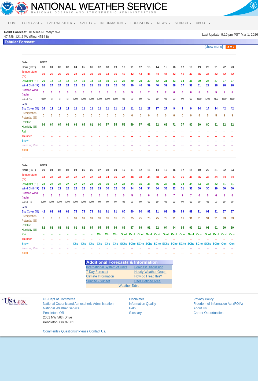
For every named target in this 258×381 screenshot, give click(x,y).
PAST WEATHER (61, 23)
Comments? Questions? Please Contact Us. (74, 331)
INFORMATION (113, 23)
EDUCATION (142, 23)
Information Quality (142, 304)
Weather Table (129, 286)
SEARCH (183, 23)
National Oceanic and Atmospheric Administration (78, 304)
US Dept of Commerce (59, 299)
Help (132, 308)
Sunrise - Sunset (98, 281)
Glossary (135, 313)
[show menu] (214, 47)
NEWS (163, 23)
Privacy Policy (203, 299)
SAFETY (88, 23)
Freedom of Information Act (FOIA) (218, 304)
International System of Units (106, 267)
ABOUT (203, 23)
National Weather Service (61, 308)
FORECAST (32, 23)
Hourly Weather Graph (150, 272)
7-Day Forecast (97, 272)
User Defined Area (147, 281)
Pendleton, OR (53, 313)
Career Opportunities (208, 313)
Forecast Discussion (148, 267)
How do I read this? (148, 276)
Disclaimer (136, 299)
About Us (200, 308)
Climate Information (100, 276)
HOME (13, 23)
